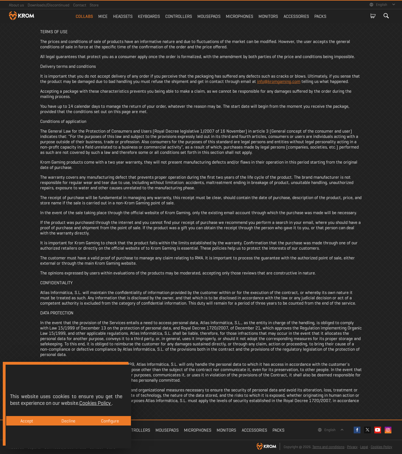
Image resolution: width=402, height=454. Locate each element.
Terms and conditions (328, 447)
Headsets (123, 16)
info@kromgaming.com (278, 81)
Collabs (84, 16)
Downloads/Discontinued (49, 5)
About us (16, 5)
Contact (79, 5)
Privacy (352, 447)
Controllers (178, 16)
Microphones (239, 16)
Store (94, 5)
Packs (320, 16)
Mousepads (209, 16)
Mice (102, 16)
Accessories (296, 16)
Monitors (268, 16)
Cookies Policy (381, 447)
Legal (364, 447)
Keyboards (149, 16)
